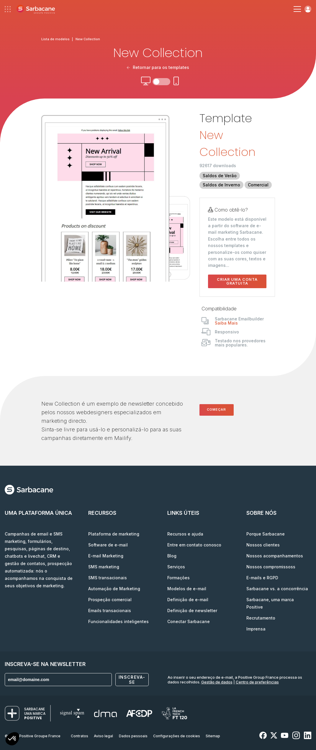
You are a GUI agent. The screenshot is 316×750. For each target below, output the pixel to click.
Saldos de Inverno (221, 184)
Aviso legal (103, 736)
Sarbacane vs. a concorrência (277, 588)
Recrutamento (260, 617)
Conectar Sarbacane (188, 621)
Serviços (176, 566)
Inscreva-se (132, 680)
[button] (12, 739)
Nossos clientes (263, 544)
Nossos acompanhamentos (274, 555)
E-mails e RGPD (262, 577)
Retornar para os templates (158, 67)
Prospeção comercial (110, 599)
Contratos (79, 736)
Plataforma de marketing (113, 533)
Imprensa (256, 628)
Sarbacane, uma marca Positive (270, 603)
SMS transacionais (107, 577)
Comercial (258, 184)
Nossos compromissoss (270, 566)
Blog (171, 555)
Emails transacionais (109, 610)
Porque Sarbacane (265, 533)
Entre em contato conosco (194, 544)
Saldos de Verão (220, 175)
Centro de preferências (257, 682)
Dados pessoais (133, 736)
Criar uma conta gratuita (237, 281)
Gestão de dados (217, 682)
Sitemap (213, 736)
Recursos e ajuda (185, 533)
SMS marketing (103, 566)
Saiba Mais (226, 322)
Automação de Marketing (114, 588)
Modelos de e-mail (186, 588)
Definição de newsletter (192, 610)
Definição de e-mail (187, 599)
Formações (178, 577)
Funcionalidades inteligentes (118, 621)
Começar (216, 409)
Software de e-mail (108, 544)
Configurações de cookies (176, 736)
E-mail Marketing (105, 555)
